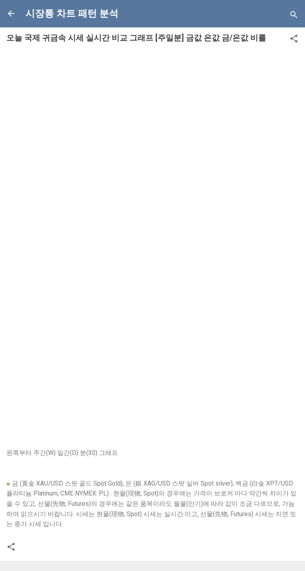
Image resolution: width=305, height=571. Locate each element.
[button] (294, 40)
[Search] (294, 16)
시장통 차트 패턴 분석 (71, 13)
